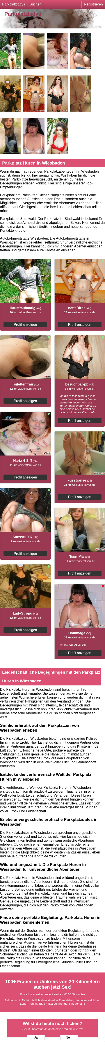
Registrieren (93, 4)
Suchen (35, 4)
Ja (35, 1037)
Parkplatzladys (13, 4)
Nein (69, 1037)
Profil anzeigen (25, 324)
